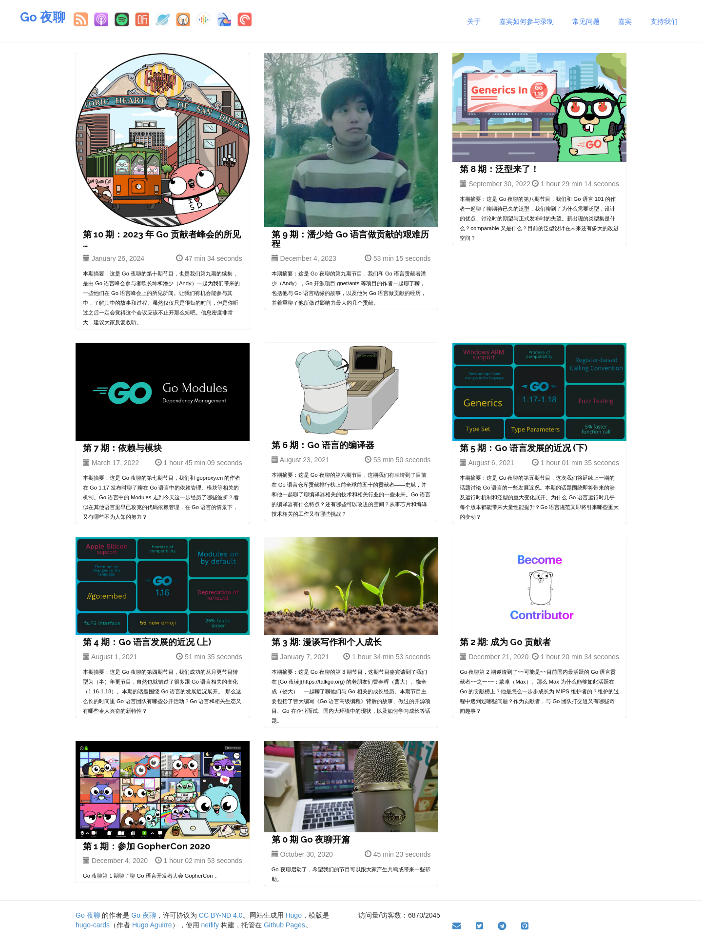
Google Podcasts (203, 19)
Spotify (121, 19)
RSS (80, 19)
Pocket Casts (244, 19)
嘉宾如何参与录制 (526, 21)
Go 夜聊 (42, 17)
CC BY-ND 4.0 (221, 915)
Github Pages (284, 925)
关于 (474, 21)
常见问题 (586, 21)
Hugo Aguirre (152, 925)
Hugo (293, 915)
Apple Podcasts (101, 19)
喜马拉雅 (142, 19)
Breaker (223, 19)
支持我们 (664, 21)
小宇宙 (162, 19)
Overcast (183, 19)
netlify (210, 925)
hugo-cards (93, 925)
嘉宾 (625, 21)
